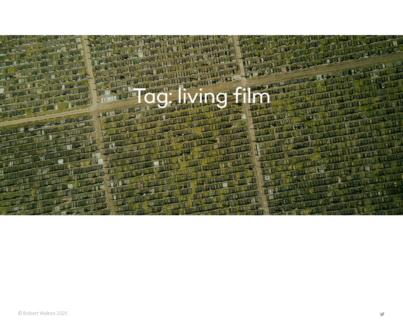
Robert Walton (36, 18)
